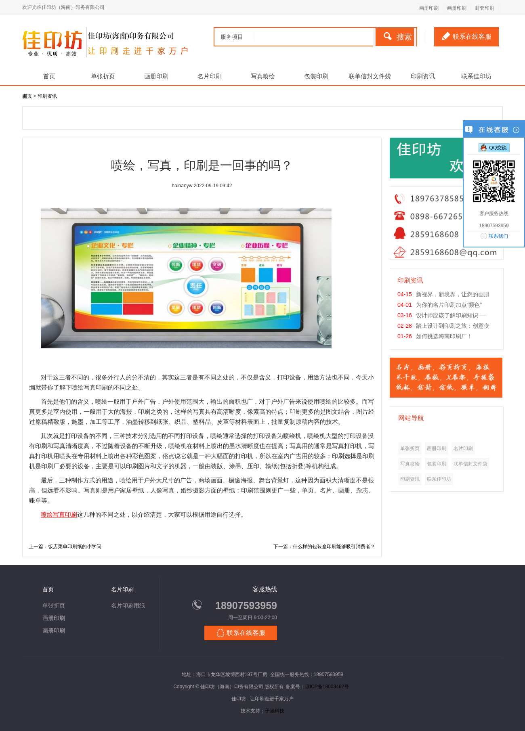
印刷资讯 (423, 76)
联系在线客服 (466, 36)
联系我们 (498, 236)
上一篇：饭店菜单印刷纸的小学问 (65, 546)
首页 (49, 76)
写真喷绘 (263, 76)
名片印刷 (209, 76)
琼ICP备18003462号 (327, 686)
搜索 (398, 36)
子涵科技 (274, 711)
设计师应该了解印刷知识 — (450, 315)
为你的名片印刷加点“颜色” (449, 305)
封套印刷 (484, 8)
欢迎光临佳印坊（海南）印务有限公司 (63, 7)
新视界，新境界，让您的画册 (452, 294)
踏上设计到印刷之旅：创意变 (452, 326)
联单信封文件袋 (370, 76)
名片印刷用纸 (128, 605)
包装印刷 (316, 76)
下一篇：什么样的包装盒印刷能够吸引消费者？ (324, 546)
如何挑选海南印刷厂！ (444, 336)
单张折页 (103, 76)
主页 (27, 96)
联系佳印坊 (476, 76)
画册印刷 (429, 8)
